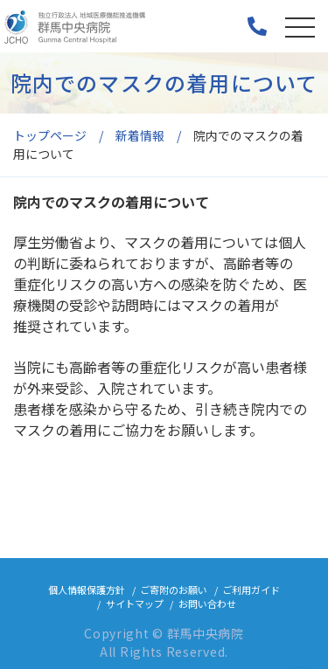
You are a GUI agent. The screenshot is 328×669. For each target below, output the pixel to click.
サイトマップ (135, 603)
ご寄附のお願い (173, 590)
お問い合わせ (207, 603)
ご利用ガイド (251, 590)
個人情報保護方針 (86, 590)
